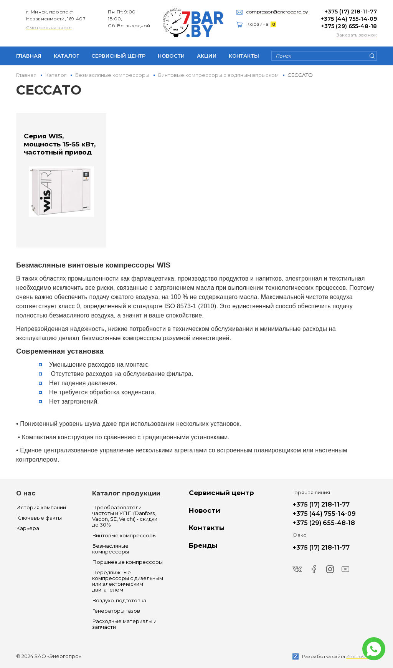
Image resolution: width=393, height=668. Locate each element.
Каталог (66, 56)
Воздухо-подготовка (119, 600)
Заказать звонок (357, 35)
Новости (171, 56)
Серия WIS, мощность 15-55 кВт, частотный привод (60, 144)
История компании (41, 507)
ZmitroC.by (359, 656)
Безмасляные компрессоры (110, 549)
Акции (206, 56)
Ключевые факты (39, 518)
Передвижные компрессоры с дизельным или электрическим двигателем (127, 581)
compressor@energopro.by (277, 12)
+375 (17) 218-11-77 (351, 11)
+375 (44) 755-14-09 (349, 18)
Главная (28, 56)
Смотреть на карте (49, 27)
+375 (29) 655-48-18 (349, 26)
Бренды (203, 545)
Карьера (27, 528)
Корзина (261, 24)
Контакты (244, 56)
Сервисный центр (118, 56)
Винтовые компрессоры (124, 535)
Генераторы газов (116, 611)
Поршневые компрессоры (127, 562)
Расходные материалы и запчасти (124, 624)
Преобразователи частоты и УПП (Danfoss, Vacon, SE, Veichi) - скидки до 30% (124, 516)
